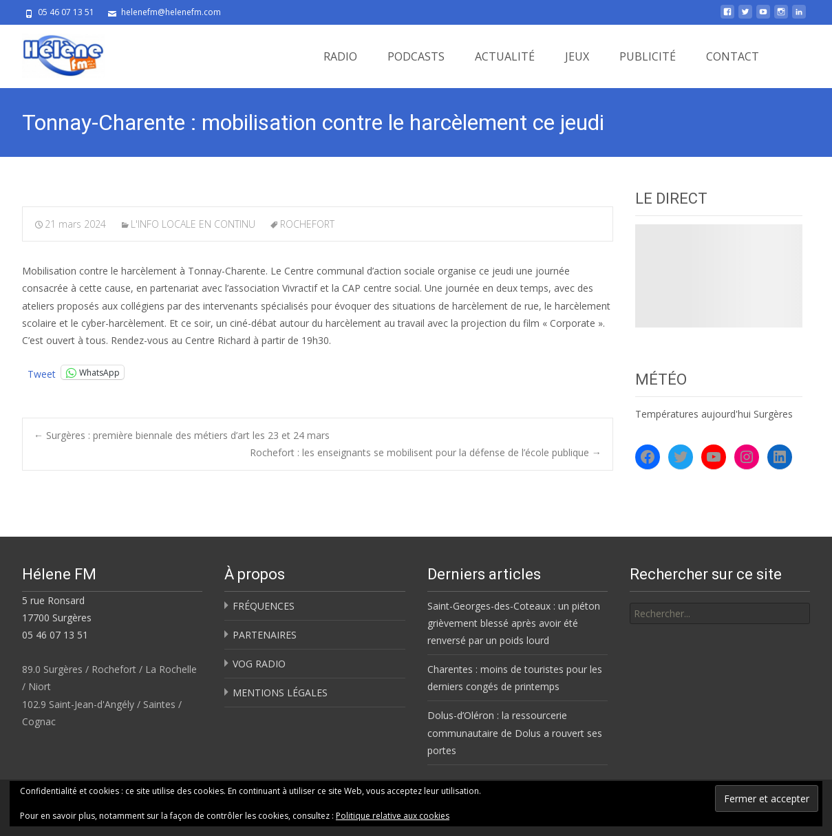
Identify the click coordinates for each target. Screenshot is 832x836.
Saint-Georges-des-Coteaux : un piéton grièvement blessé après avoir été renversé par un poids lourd (513, 623)
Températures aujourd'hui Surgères (714, 413)
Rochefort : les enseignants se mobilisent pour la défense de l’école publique (425, 452)
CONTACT (732, 56)
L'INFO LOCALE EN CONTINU (193, 224)
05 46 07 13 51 (55, 634)
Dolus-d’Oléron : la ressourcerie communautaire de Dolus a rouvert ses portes (514, 732)
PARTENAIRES (265, 634)
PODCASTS (416, 56)
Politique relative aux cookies (392, 816)
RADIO (340, 56)
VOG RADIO (259, 663)
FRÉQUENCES (264, 605)
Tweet (42, 372)
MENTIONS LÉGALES (280, 692)
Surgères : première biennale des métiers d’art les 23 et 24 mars (182, 435)
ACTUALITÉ (505, 56)
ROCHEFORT (307, 224)
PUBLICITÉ (647, 56)
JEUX (577, 56)
